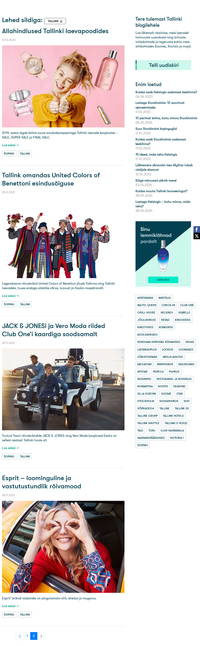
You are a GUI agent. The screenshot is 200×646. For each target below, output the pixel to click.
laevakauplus (147, 349)
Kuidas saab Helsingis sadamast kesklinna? (166, 92)
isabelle (184, 312)
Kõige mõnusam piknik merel (156, 180)
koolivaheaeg (147, 334)
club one (187, 305)
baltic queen (146, 305)
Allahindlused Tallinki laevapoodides (55, 31)
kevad (165, 319)
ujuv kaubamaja (172, 430)
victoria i (177, 437)
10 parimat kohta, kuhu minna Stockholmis (166, 118)
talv (140, 430)
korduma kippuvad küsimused (158, 342)
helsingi (167, 312)
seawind (179, 386)
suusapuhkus (168, 401)
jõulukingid (146, 319)
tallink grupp (147, 415)
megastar (144, 364)
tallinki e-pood (176, 423)
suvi (187, 401)
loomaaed (186, 349)
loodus (167, 349)
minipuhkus (165, 364)
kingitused (145, 327)
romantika (145, 386)
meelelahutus (173, 356)
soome (166, 393)
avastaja (164, 297)
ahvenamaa (145, 297)
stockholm (145, 401)
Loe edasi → (10, 145)
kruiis (190, 342)
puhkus (174, 371)
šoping (9, 153)
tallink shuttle (148, 423)
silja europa (146, 393)
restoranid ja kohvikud (174, 379)
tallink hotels (173, 415)
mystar (142, 371)
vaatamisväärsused (151, 437)
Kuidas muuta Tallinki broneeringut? (161, 191)
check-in (168, 305)
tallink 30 (182, 408)
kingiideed (183, 319)
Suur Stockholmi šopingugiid (156, 129)
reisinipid (144, 379)
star (180, 393)
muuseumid (186, 364)
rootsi (163, 386)
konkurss (166, 327)
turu (151, 430)
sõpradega (145, 408)
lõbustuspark (147, 356)
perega (158, 371)
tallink (25, 153)
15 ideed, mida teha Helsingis (156, 154)
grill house (146, 312)
